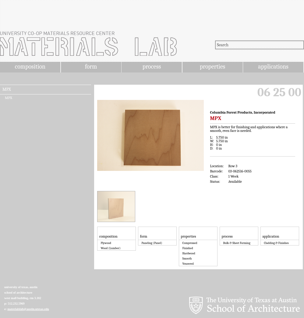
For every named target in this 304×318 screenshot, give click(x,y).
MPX (6, 89)
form (91, 66)
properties (212, 66)
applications (273, 66)
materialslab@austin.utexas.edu (28, 309)
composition (30, 66)
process (152, 66)
